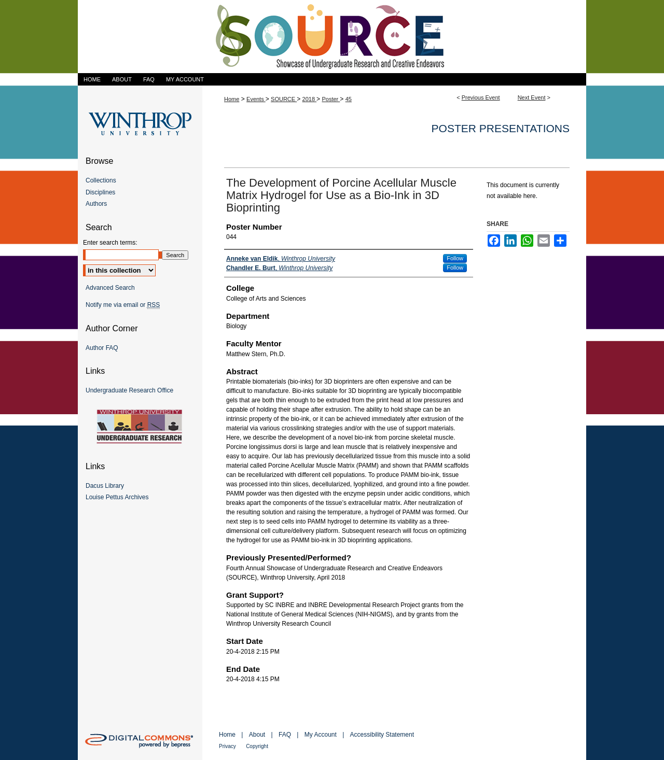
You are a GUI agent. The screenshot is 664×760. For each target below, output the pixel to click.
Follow (455, 258)
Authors (96, 203)
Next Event (532, 97)
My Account (321, 734)
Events (256, 99)
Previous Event (481, 97)
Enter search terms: (110, 242)
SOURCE (284, 99)
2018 (309, 99)
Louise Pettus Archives (117, 497)
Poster (331, 99)
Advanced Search (110, 287)
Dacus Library (105, 485)
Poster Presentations (501, 128)
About (257, 734)
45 (348, 99)
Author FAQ (102, 347)
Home (231, 99)
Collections (101, 180)
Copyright (257, 746)
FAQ (285, 734)
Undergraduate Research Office (129, 390)
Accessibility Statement (382, 734)
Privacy (227, 746)
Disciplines (100, 192)
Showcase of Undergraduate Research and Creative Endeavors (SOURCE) (332, 36)
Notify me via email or (123, 304)
